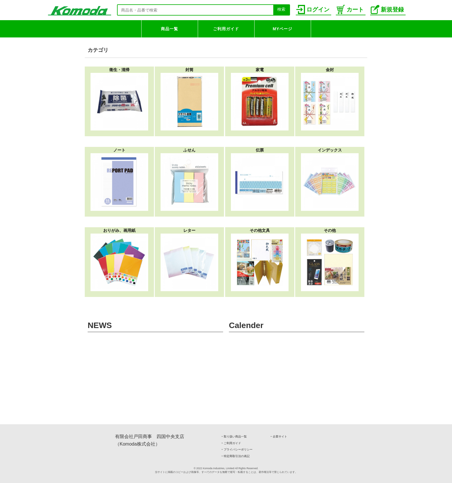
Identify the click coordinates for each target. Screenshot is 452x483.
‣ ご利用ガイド (231, 443)
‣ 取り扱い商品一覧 (234, 436)
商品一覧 (169, 28)
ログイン (312, 9)
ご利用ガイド (226, 28)
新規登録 (387, 9)
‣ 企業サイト (279, 436)
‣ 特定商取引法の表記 (236, 456)
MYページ (282, 28)
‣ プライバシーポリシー (237, 449)
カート (350, 9)
